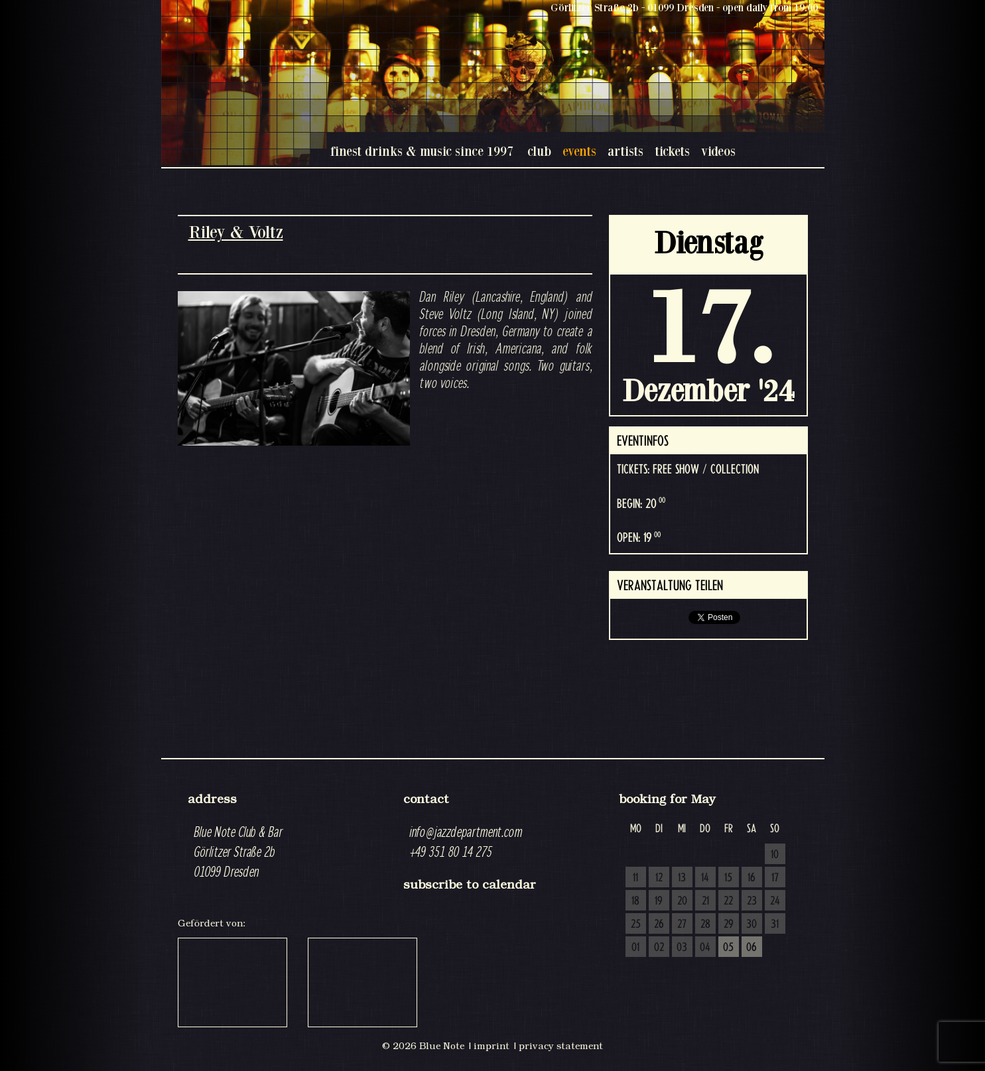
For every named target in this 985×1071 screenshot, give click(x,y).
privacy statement (561, 1045)
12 (659, 878)
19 (659, 901)
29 (729, 924)
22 (728, 901)
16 (751, 878)
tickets (672, 150)
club (539, 150)
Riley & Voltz (235, 231)
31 (775, 924)
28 (705, 924)
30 (751, 924)
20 (682, 901)
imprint (491, 1045)
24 (775, 901)
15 (728, 878)
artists (625, 150)
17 (775, 878)
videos (718, 150)
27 (682, 924)
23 (752, 901)
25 (636, 924)
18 (635, 901)
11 (635, 878)
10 (775, 855)
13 (682, 878)
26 (659, 924)
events (579, 150)
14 (705, 878)
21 (705, 901)
